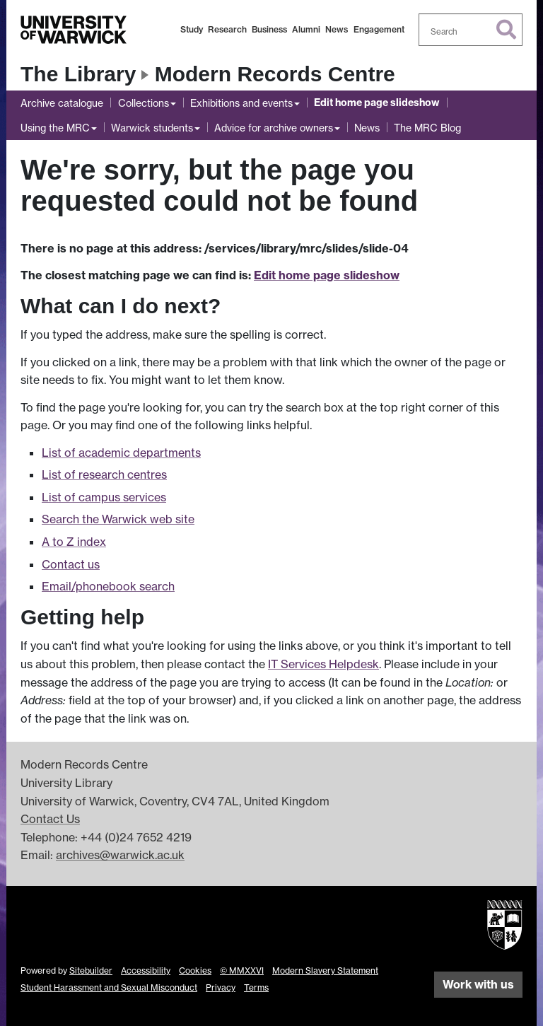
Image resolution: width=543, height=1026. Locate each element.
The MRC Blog (427, 128)
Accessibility (145, 970)
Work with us (478, 984)
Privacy (220, 987)
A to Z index (74, 542)
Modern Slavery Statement (325, 970)
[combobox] (471, 29)
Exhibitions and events (241, 103)
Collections (143, 103)
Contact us (71, 564)
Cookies (195, 970)
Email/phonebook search (108, 586)
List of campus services (104, 497)
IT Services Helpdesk (323, 664)
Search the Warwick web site (118, 519)
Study (191, 29)
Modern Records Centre (275, 74)
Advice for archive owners (273, 128)
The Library (78, 74)
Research (227, 29)
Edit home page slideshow (377, 102)
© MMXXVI (242, 970)
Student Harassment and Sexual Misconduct (109, 987)
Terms (256, 987)
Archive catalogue (62, 103)
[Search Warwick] (471, 29)
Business (269, 29)
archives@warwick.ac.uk (120, 855)
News (336, 29)
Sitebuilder (90, 970)
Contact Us (50, 819)
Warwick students (152, 128)
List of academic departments (121, 452)
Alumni (306, 29)
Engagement (379, 29)
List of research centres (104, 474)
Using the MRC (55, 128)
